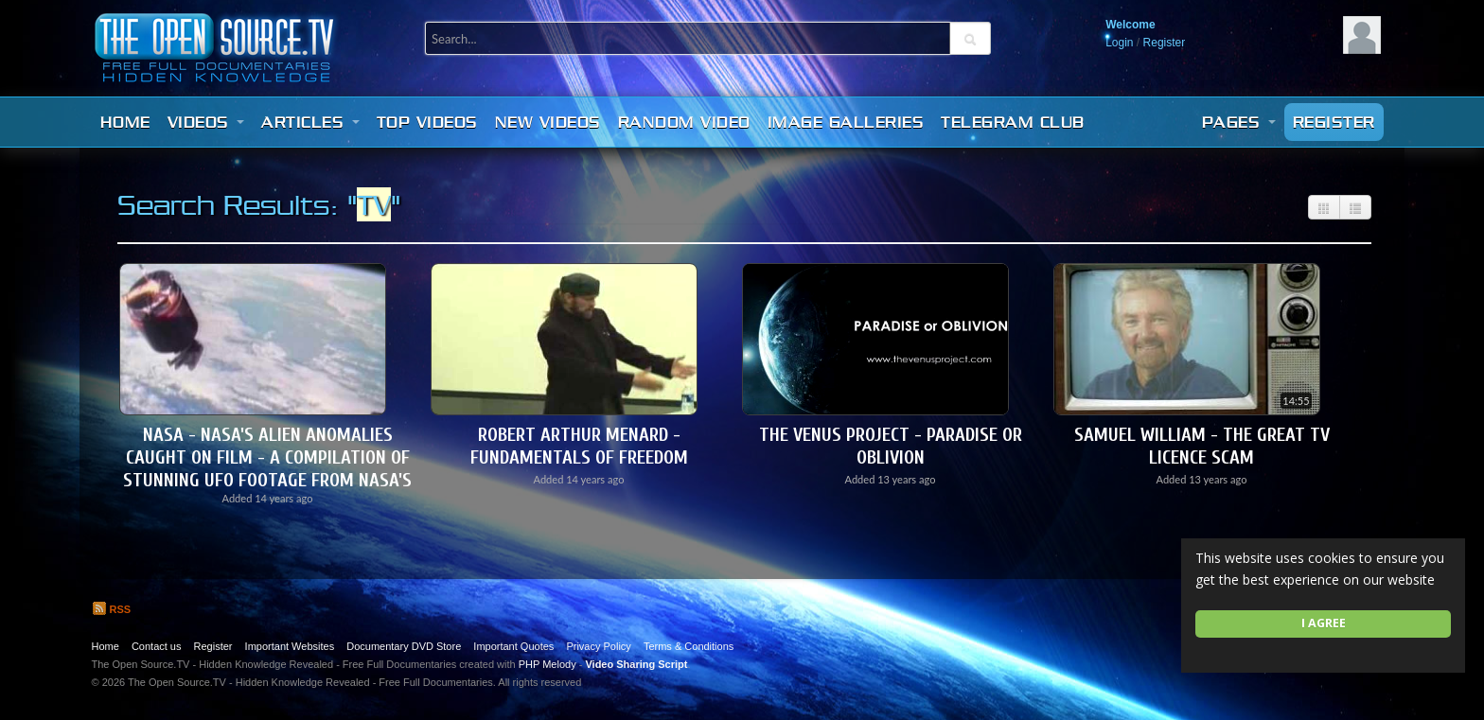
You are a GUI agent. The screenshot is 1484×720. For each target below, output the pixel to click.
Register (1164, 42)
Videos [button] (206, 122)
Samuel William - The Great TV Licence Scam (1202, 446)
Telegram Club (1013, 122)
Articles (310, 122)
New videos (548, 122)
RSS (112, 609)
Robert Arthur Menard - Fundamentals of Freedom (579, 446)
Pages (1239, 122)
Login (1119, 42)
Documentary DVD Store (403, 646)
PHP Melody (547, 664)
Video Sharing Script (636, 664)
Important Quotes (513, 646)
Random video (684, 122)
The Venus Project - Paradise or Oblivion (890, 446)
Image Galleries (846, 122)
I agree (1323, 623)
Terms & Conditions (688, 646)
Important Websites (290, 646)
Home (125, 122)
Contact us (157, 646)
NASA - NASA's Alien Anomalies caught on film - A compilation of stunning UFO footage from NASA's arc (267, 469)
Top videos (427, 122)
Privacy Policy (598, 646)
